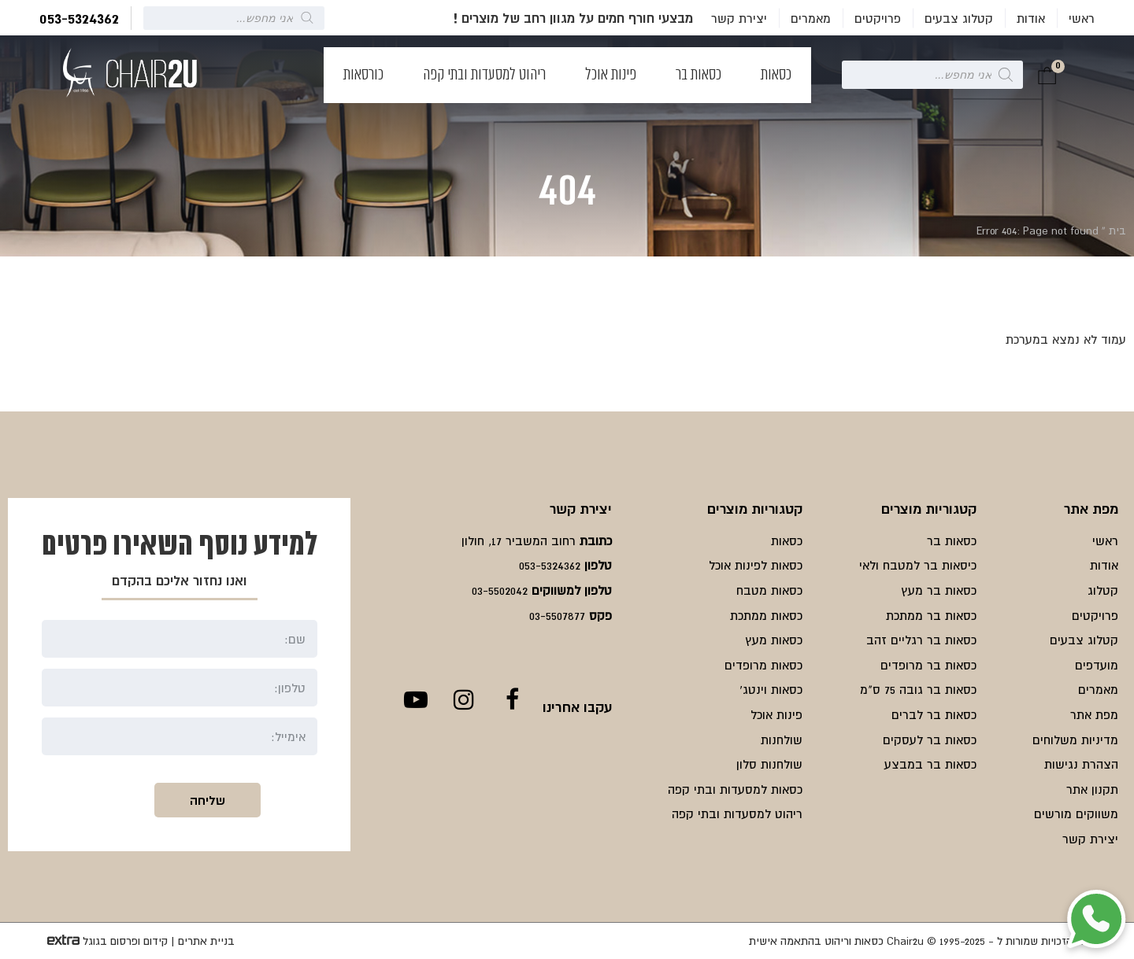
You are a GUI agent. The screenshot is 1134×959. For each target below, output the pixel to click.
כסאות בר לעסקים (929, 739)
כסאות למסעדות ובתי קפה (735, 789)
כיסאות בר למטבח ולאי (917, 565)
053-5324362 (79, 18)
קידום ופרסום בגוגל (125, 941)
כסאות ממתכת (766, 615)
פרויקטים (877, 18)
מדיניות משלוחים (1075, 739)
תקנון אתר (1092, 789)
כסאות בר (698, 75)
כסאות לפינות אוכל (755, 565)
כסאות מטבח (769, 590)
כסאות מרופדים (763, 665)
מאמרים (811, 18)
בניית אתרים (206, 941)
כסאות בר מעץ (938, 590)
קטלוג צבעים (959, 18)
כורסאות (363, 75)
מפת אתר (1094, 714)
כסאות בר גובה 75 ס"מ (918, 689)
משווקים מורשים (1076, 813)
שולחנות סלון (769, 764)
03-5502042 (500, 590)
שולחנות (781, 739)
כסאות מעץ (773, 640)
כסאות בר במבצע (930, 764)
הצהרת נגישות (1081, 764)
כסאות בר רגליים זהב (921, 640)
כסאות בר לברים (933, 714)
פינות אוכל (610, 75)
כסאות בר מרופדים (928, 665)
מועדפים (1096, 665)
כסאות (776, 75)
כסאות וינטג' (770, 689)
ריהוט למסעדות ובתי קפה (484, 75)
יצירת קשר (739, 18)
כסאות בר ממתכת (931, 615)
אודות (1031, 18)
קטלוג (1103, 590)
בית (1117, 230)
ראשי (1082, 18)
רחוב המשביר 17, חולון (518, 540)
